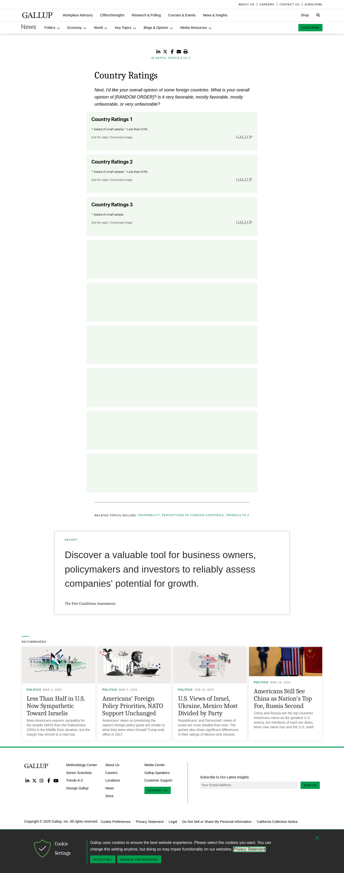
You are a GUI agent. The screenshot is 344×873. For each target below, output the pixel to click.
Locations (112, 780)
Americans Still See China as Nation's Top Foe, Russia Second (283, 698)
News (109, 788)
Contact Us (158, 790)
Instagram (41, 780)
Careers (111, 772)
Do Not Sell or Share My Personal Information (217, 821)
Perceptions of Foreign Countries (193, 515)
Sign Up (310, 785)
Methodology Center (81, 765)
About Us (112, 765)
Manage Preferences (139, 859)
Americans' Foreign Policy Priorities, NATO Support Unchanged (132, 706)
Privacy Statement (150, 821)
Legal (173, 821)
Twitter (34, 780)
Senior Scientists (79, 772)
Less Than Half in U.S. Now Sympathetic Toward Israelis (56, 706)
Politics (34, 689)
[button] (78, 15)
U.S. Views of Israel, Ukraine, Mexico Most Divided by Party (207, 706)
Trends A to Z (237, 515)
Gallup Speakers (157, 772)
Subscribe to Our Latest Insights (224, 777)
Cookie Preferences (116, 821)
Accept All (102, 859)
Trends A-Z (74, 780)
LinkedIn (27, 780)
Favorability (149, 515)
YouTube (56, 780)
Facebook (48, 780)
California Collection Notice (277, 821)
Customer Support (158, 780)
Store (109, 796)
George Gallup (77, 788)
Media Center (154, 765)
